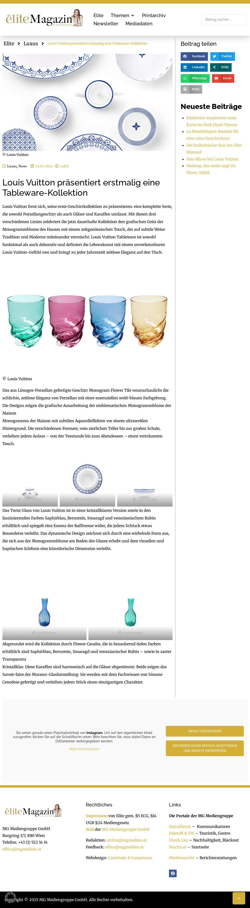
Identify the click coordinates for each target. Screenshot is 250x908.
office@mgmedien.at (21, 849)
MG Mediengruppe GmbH (126, 829)
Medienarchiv (182, 857)
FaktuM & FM (181, 833)
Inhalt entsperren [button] (205, 731)
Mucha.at (177, 847)
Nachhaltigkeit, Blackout (213, 840)
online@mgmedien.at (127, 840)
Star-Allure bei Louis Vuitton (212, 159)
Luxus (31, 43)
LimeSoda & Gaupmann (130, 857)
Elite (9, 43)
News (22, 166)
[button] (123, 15)
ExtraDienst (180, 826)
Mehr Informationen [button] (84, 749)
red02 (64, 166)
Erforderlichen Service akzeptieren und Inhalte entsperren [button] (205, 748)
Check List (178, 840)
